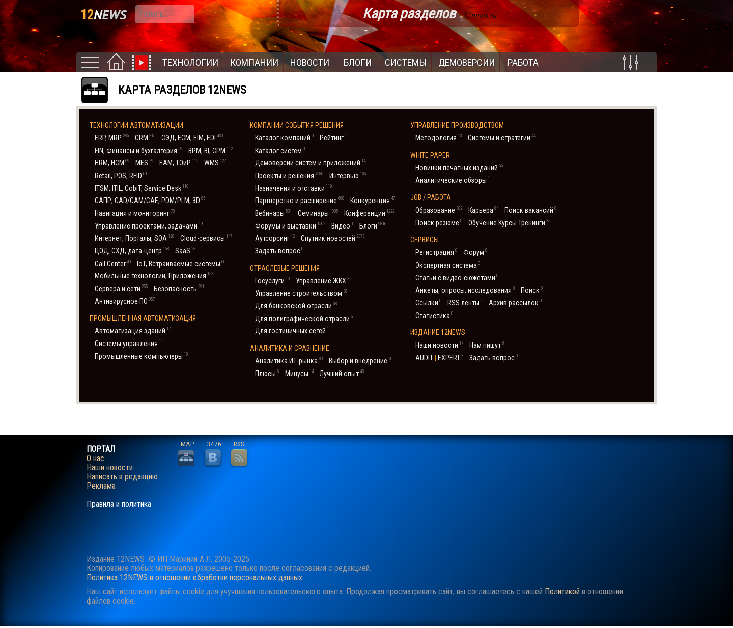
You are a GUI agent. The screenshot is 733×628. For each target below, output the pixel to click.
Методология (438, 137)
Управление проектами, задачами (149, 225)
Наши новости (439, 344)
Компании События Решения (297, 125)
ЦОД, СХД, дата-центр (132, 250)
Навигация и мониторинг (135, 213)
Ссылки (428, 302)
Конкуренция (372, 200)
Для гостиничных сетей (292, 330)
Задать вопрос (279, 250)
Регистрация (436, 252)
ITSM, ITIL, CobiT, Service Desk (141, 188)
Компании (254, 62)
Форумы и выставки (290, 225)
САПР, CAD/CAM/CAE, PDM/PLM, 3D (150, 200)
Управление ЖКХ (322, 280)
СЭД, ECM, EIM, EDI (192, 137)
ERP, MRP (112, 137)
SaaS (185, 250)
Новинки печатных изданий (459, 167)
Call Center (113, 263)
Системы (406, 62)
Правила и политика (119, 504)
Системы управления (129, 343)
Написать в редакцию (122, 476)
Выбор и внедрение (360, 360)
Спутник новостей (332, 238)
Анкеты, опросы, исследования (465, 290)
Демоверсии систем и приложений (310, 162)
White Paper (430, 155)
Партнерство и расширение (299, 200)
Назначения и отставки (293, 188)
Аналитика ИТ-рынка (289, 360)
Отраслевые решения (285, 268)
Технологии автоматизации (136, 125)
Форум (475, 252)
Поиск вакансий (530, 210)
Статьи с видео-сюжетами (456, 277)
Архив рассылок (515, 302)
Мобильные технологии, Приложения (154, 275)
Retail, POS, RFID (121, 175)
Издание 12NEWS (437, 332)
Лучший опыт (342, 373)
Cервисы (424, 240)
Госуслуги (272, 280)
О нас (95, 458)
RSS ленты (465, 302)
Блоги (358, 62)
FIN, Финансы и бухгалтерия (138, 150)
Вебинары (273, 213)
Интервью (347, 175)
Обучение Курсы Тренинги (509, 222)
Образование (438, 210)
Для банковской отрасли (296, 305)
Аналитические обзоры (452, 180)
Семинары (318, 213)
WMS (215, 162)
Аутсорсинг (275, 238)
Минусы (299, 373)
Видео (342, 225)
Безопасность (179, 288)
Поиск (532, 290)
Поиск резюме (438, 222)
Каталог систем (280, 150)
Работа (523, 62)
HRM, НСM (112, 162)
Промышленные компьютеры (141, 356)
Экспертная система (447, 265)
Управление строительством (301, 293)
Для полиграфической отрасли (304, 318)
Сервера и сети (121, 288)
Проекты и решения (289, 175)
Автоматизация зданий (133, 330)
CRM (145, 137)
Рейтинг (333, 137)
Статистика (434, 315)
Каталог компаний (284, 137)
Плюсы (267, 373)
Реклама (101, 486)
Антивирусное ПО (125, 301)
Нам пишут (486, 344)
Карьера (483, 210)
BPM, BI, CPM (210, 150)
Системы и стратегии (501, 137)
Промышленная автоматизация (143, 318)
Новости (309, 62)
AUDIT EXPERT (439, 357)
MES (144, 162)
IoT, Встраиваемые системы (181, 263)
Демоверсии (466, 62)
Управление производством (457, 125)
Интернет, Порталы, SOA (134, 238)
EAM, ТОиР (178, 162)
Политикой (562, 591)
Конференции (369, 213)
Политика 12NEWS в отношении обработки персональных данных (194, 577)
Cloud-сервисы (206, 238)
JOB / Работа (430, 197)
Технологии (190, 62)
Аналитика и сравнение (289, 348)
